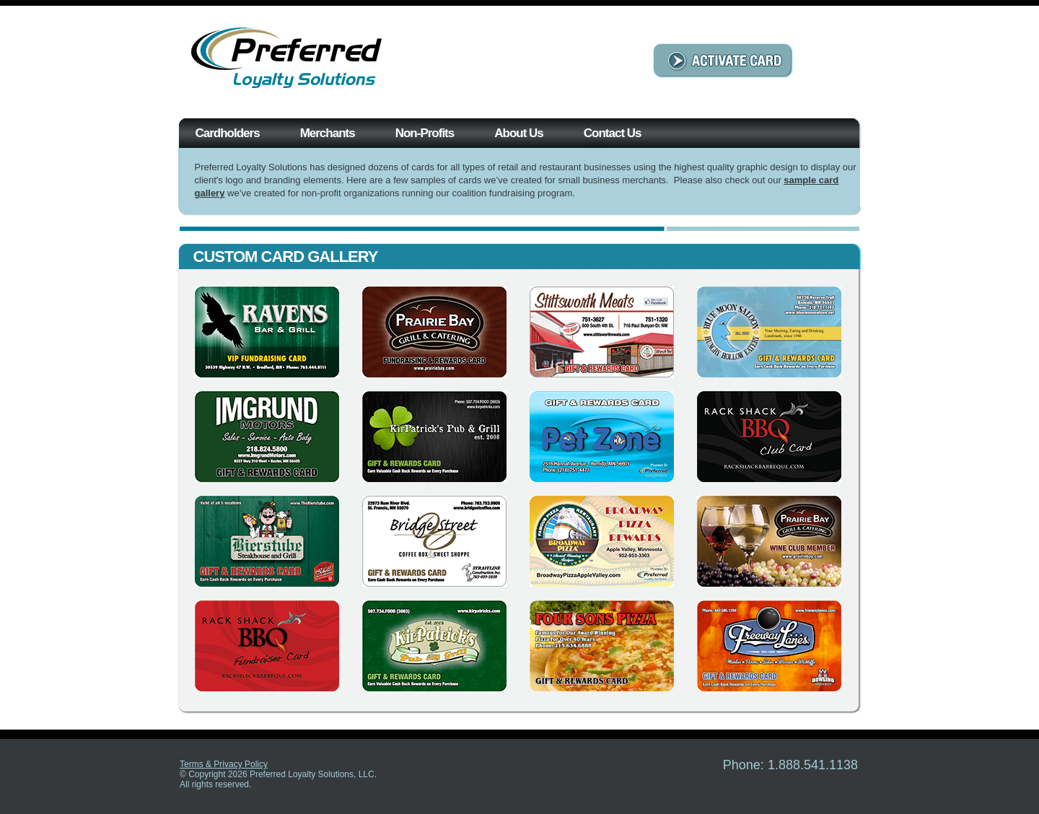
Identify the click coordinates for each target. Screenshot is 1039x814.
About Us (518, 133)
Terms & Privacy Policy (224, 764)
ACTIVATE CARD (723, 60)
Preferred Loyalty (288, 59)
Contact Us (612, 133)
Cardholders (228, 133)
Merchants (327, 133)
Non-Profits (425, 133)
